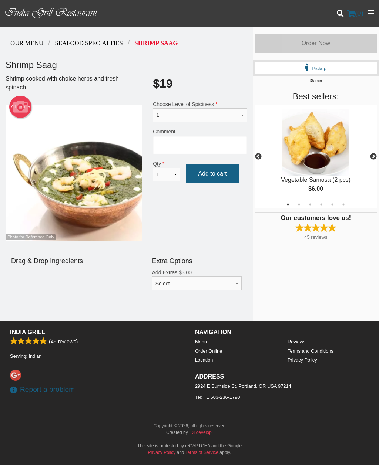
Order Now (316, 43)
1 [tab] (288, 204)
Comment (200, 141)
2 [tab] (299, 204)
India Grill (27, 332)
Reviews (296, 341)
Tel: (217, 397)
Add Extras (197, 279)
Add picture (20, 107)
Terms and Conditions (310, 351)
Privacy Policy (302, 360)
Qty (166, 171)
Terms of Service (201, 452)
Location (204, 360)
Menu (201, 341)
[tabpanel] (315, 156)
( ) (355, 13)
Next (373, 156)
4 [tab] (321, 204)
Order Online (208, 351)
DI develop (200, 432)
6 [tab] (343, 204)
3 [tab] (310, 204)
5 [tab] (332, 204)
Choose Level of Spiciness (200, 111)
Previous (258, 156)
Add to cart (212, 173)
